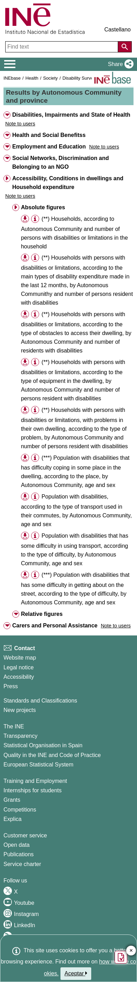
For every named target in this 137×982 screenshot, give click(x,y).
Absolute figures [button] (43, 207)
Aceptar (76, 973)
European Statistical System (38, 765)
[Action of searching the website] (125, 46)
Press (10, 686)
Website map (19, 658)
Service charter (22, 864)
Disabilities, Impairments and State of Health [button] (71, 115)
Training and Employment (35, 781)
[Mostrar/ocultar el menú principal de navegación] (9, 64)
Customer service (25, 835)
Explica (12, 819)
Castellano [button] (117, 29)
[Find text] (62, 46)
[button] (119, 64)
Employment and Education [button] (49, 147)
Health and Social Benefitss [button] (49, 135)
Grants (11, 800)
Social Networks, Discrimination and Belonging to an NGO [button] (60, 162)
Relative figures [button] (42, 614)
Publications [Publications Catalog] (18, 854)
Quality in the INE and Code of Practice (52, 755)
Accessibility (18, 677)
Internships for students (32, 790)
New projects (19, 710)
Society (50, 78)
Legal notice (18, 667)
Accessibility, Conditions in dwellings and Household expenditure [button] (67, 182)
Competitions (19, 810)
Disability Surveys (80, 78)
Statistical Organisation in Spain (42, 745)
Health (32, 78)
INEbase (12, 78)
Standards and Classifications (40, 701)
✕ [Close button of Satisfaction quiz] (131, 951)
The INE (13, 726)
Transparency (20, 736)
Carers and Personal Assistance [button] (55, 625)
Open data (16, 845)
